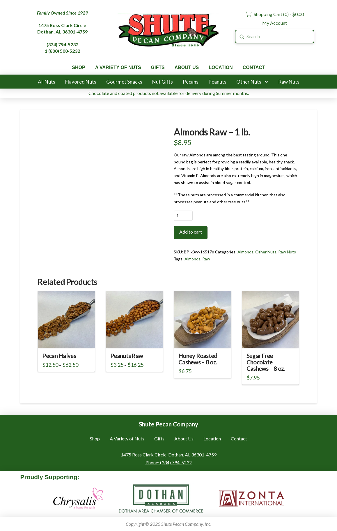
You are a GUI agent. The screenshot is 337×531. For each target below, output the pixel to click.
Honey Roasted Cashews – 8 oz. (197, 359)
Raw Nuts (287, 251)
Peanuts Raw (126, 355)
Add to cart (190, 231)
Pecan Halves (59, 355)
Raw (206, 258)
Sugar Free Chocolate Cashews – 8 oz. (265, 362)
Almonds (245, 251)
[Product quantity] (183, 215)
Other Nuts (265, 251)
